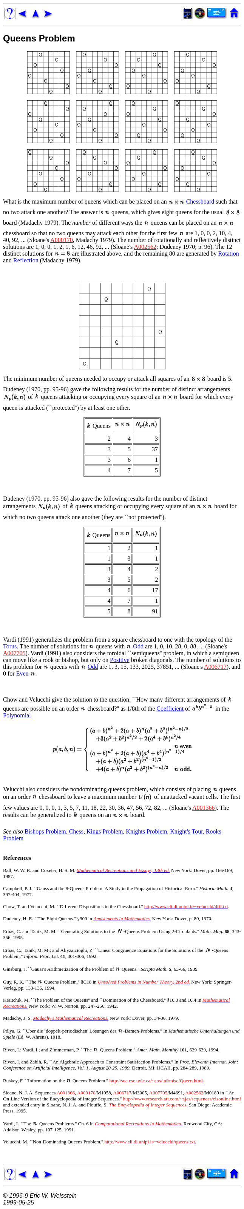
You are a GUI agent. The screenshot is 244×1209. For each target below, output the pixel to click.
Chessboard (200, 201)
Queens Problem (39, 38)
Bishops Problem (45, 831)
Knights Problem (146, 831)
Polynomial (17, 715)
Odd (138, 646)
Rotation (228, 253)
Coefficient (170, 708)
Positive (120, 660)
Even (22, 673)
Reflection (26, 260)
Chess (76, 831)
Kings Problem (104, 831)
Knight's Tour (186, 831)
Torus (10, 646)
